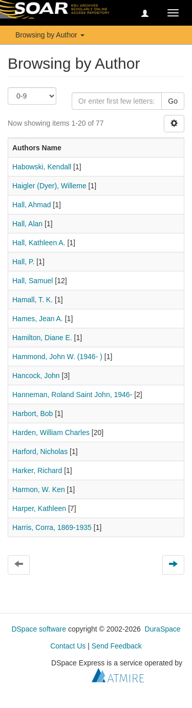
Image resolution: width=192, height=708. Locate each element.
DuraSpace (163, 629)
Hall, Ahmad (31, 205)
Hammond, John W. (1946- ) (57, 356)
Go (173, 101)
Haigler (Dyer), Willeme (49, 186)
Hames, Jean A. (37, 318)
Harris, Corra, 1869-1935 (52, 527)
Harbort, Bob (32, 413)
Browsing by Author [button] (49, 35)
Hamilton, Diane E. (42, 337)
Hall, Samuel (32, 281)
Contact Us (68, 646)
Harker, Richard (37, 470)
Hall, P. (23, 262)
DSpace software (38, 629)
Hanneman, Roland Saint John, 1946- (72, 394)
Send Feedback (117, 646)
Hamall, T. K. (32, 300)
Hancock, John (36, 375)
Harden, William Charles (51, 432)
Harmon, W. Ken (38, 489)
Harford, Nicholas (40, 451)
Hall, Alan (27, 224)
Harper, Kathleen (39, 508)
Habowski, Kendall (41, 167)
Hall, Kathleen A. (39, 243)
